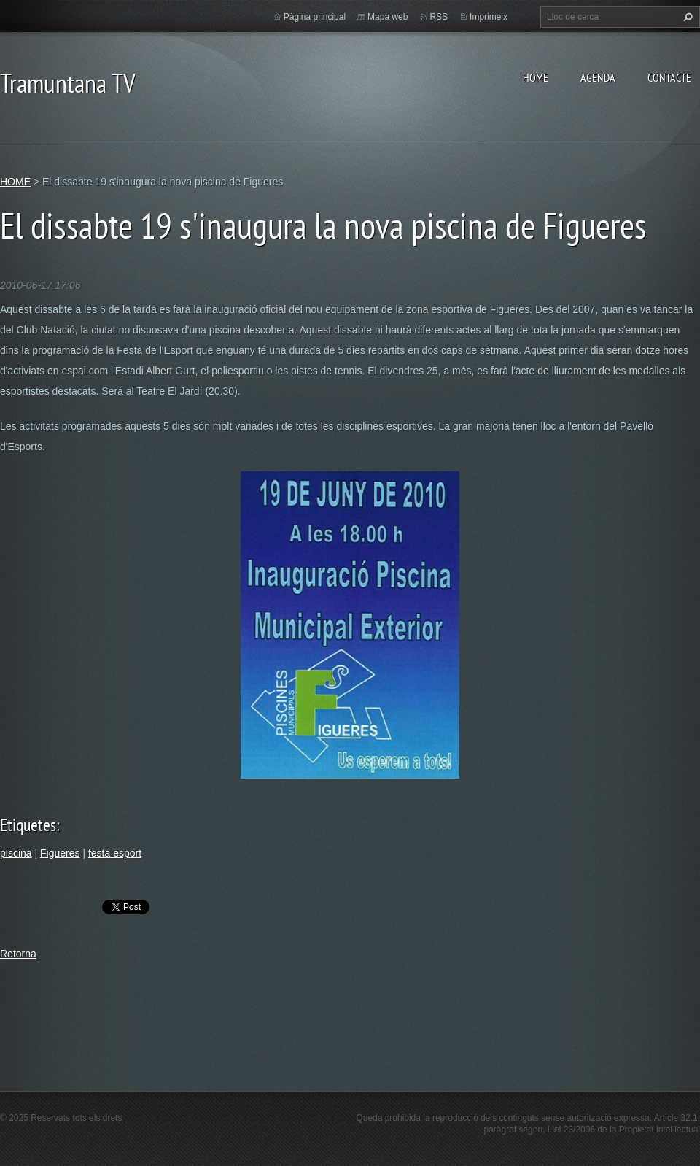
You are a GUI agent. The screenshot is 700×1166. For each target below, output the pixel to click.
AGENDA (597, 77)
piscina (16, 853)
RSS (438, 17)
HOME (535, 77)
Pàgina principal (315, 17)
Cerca (686, 17)
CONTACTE (669, 77)
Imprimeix (489, 17)
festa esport (114, 853)
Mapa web (388, 17)
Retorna (18, 954)
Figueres (59, 853)
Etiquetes (28, 825)
